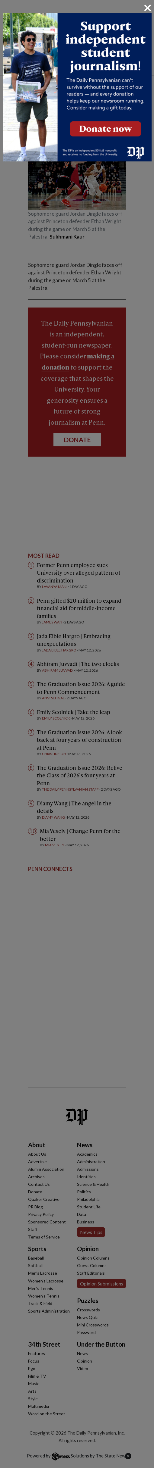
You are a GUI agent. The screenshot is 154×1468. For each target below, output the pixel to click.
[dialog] (77, 734)
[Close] (148, 8)
